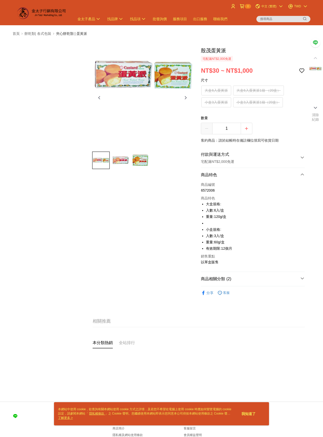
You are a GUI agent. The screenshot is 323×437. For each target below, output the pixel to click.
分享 (207, 293)
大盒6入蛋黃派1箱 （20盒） (258, 90)
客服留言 (190, 428)
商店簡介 (119, 428)
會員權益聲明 (193, 435)
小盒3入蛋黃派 (216, 102)
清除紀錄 (315, 117)
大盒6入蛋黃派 (216, 90)
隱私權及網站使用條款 (128, 435)
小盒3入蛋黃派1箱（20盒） (258, 102)
